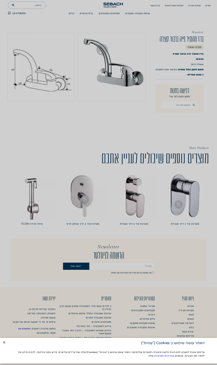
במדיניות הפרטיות (164, 355)
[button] (4, 342)
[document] (108, 182)
